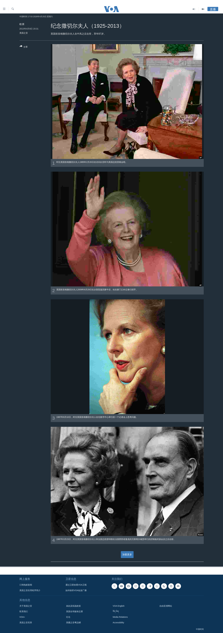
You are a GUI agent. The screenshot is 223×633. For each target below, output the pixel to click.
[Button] (24, 47)
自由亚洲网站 (165, 606)
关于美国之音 (25, 606)
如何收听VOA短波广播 (76, 590)
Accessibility (118, 622)
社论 (68, 617)
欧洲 (21, 24)
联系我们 (23, 611)
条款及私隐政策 (73, 606)
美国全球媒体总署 (74, 611)
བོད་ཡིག (116, 611)
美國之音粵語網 (73, 622)
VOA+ (22, 617)
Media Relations (120, 617)
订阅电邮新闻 (25, 585)
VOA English (119, 606)
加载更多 (127, 554)
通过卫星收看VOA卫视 (76, 585)
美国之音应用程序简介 (29, 590)
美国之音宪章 (25, 622)
